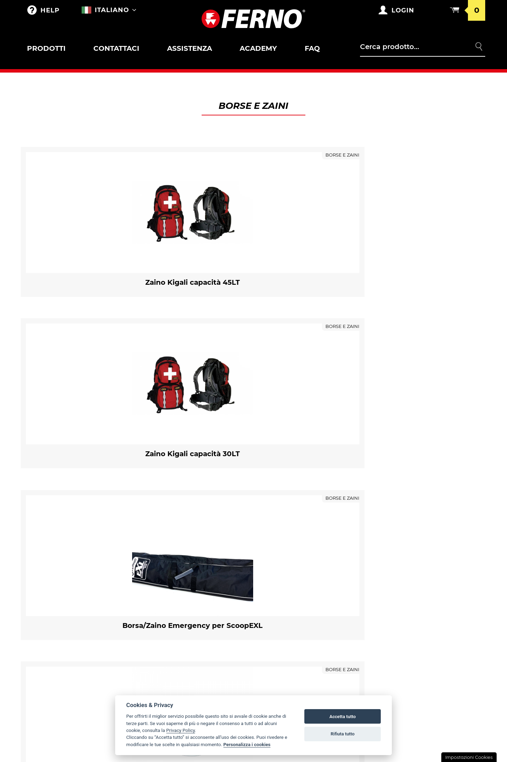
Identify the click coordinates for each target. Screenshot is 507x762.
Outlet (43, 548)
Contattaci (116, 48)
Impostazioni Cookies (468, 757)
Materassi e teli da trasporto (76, 702)
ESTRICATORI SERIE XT (61, 688)
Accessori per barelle (58, 569)
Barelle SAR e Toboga (65, 591)
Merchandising (166, 562)
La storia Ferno (288, 562)
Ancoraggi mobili (59, 717)
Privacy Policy (180, 730)
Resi (391, 591)
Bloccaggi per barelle (59, 575)
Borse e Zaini (163, 548)
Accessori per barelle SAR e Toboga (73, 598)
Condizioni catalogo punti (424, 577)
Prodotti (46, 48)
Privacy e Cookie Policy (419, 606)
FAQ (312, 48)
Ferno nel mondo (291, 548)
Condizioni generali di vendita (429, 562)
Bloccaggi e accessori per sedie (69, 620)
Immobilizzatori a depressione (77, 673)
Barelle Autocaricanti (66, 562)
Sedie (41, 614)
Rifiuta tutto (342, 733)
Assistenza (189, 48)
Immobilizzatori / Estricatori (75, 651)
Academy (258, 48)
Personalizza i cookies (246, 744)
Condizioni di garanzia (418, 548)
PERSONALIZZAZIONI (171, 577)
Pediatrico (49, 636)
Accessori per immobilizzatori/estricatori (78, 657)
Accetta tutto (342, 716)
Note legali (402, 620)
